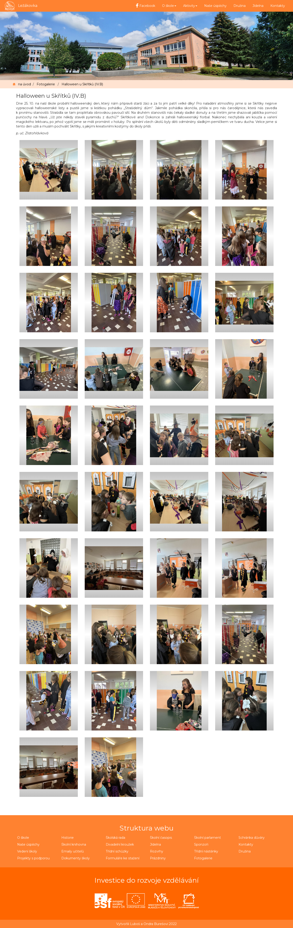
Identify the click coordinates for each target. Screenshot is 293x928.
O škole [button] (169, 6)
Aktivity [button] (190, 6)
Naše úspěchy (215, 6)
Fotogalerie (46, 84)
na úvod (24, 84)
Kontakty (277, 6)
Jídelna (257, 6)
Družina (239, 6)
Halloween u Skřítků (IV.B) (82, 84)
